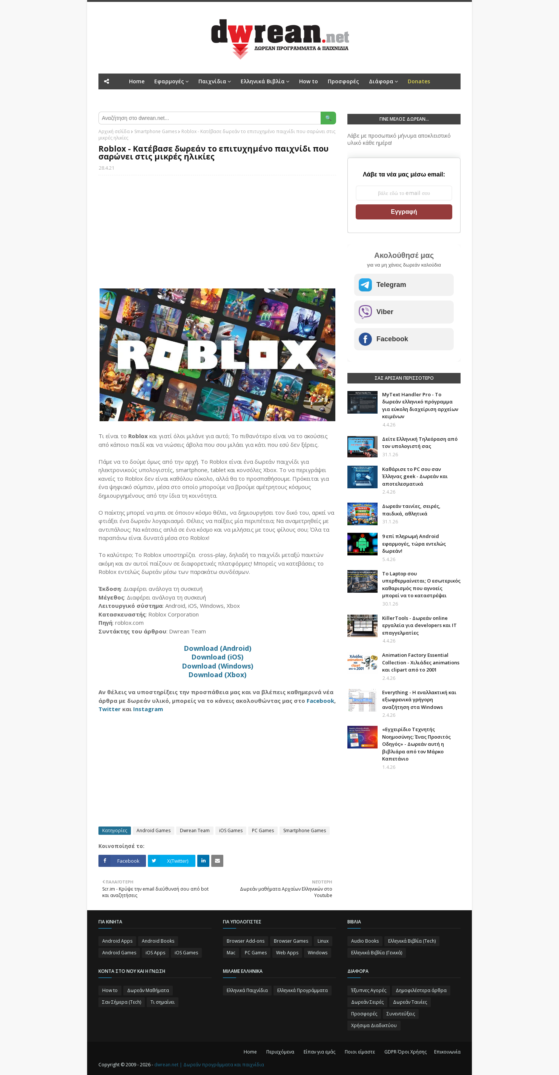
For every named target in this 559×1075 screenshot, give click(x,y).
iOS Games (231, 830)
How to (110, 990)
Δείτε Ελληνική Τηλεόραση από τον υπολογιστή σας (420, 443)
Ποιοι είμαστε (360, 1052)
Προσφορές (364, 1014)
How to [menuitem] (308, 81)
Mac (231, 952)
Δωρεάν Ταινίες (410, 1002)
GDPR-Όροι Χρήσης (405, 1052)
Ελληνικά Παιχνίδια (247, 990)
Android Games (153, 830)
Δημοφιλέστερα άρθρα (421, 990)
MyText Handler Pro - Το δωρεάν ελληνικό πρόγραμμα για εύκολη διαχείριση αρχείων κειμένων (420, 405)
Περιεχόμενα (280, 1052)
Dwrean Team (195, 830)
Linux (323, 941)
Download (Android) (217, 648)
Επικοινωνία (447, 1052)
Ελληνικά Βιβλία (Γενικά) (376, 952)
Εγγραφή (404, 212)
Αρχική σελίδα (114, 131)
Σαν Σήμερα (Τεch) (121, 1002)
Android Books (158, 941)
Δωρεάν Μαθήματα (148, 990)
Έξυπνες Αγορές (368, 990)
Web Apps (287, 952)
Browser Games (291, 941)
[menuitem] (419, 81)
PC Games (263, 830)
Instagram (148, 709)
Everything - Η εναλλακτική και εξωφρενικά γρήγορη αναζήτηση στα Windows (419, 699)
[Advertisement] (217, 235)
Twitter (109, 709)
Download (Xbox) (217, 674)
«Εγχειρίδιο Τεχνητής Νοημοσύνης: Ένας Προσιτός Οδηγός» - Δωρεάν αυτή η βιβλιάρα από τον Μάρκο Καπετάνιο (416, 744)
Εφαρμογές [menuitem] (169, 81)
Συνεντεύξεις (401, 1014)
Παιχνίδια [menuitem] (212, 81)
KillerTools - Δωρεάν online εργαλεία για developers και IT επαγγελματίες (419, 625)
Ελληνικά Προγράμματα (302, 990)
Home (250, 1052)
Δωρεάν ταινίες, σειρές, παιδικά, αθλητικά (411, 510)
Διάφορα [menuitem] (381, 81)
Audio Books (365, 941)
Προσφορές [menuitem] (343, 81)
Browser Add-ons (245, 941)
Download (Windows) (217, 665)
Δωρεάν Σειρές (367, 1002)
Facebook (320, 700)
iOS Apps (155, 952)
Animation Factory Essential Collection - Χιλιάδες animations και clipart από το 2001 (420, 662)
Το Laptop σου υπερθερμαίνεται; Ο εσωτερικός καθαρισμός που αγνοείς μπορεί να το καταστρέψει (421, 584)
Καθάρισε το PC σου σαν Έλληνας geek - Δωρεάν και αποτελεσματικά (415, 476)
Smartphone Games (155, 131)
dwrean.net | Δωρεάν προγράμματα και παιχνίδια (209, 1064)
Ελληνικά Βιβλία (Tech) (412, 941)
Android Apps (117, 941)
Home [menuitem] (136, 81)
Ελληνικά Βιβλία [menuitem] (263, 81)
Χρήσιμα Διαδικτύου (374, 1025)
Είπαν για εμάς (319, 1052)
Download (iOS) (217, 656)
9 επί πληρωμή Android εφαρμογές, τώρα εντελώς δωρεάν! (414, 543)
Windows (317, 952)
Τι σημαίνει (162, 1002)
